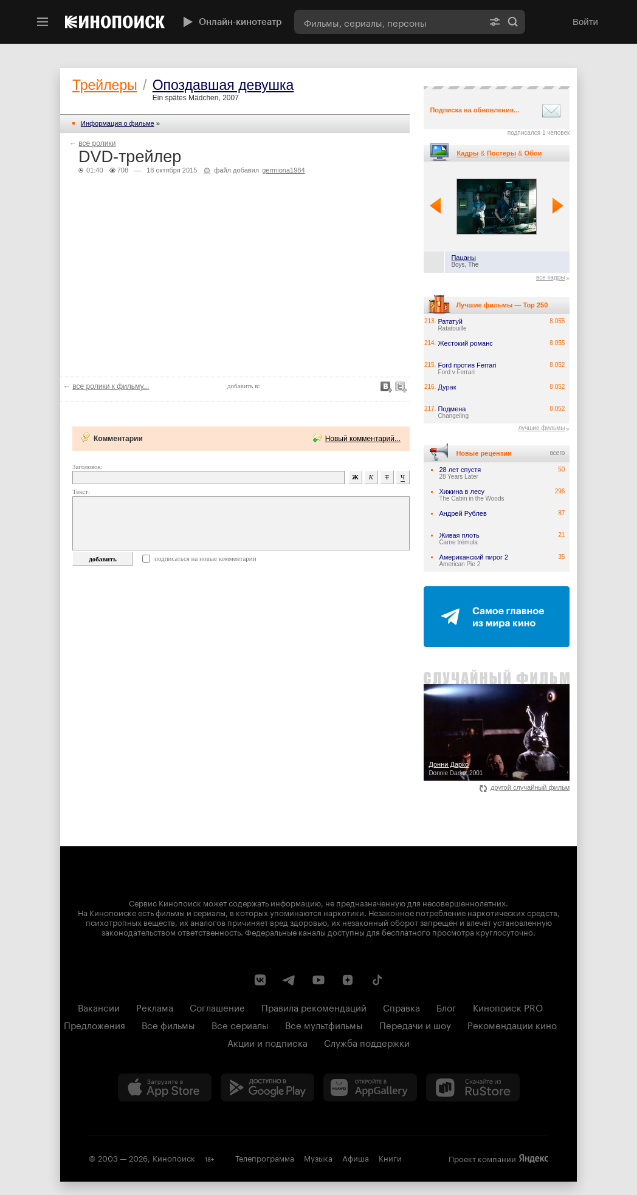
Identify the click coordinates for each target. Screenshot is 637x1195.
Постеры (501, 153)
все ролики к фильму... (110, 386)
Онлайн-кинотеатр (231, 22)
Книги (390, 1157)
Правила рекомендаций (314, 1006)
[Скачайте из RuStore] (473, 1087)
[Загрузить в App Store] (165, 1087)
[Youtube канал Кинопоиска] (318, 980)
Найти (513, 22)
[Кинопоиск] (115, 22)
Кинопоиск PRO (508, 1006)
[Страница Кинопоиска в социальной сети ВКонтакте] (260, 980)
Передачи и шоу (415, 1024)
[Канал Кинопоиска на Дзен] (347, 980)
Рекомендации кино (512, 1024)
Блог (446, 1006)
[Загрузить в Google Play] (267, 1087)
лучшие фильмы (541, 428)
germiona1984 (283, 170)
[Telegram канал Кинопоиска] (289, 980)
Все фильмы (168, 1024)
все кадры (550, 277)
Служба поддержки (367, 1042)
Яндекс (533, 1158)
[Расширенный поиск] (495, 22)
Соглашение (217, 1006)
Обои (533, 153)
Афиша (355, 1157)
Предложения (94, 1024)
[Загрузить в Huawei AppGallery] (370, 1087)
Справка (401, 1006)
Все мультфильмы (324, 1024)
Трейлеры (104, 85)
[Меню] (42, 22)
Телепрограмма (264, 1157)
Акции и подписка (267, 1042)
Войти (585, 21)
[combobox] (388, 22)
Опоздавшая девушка (223, 85)
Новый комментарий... (363, 438)
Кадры (467, 153)
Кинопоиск (174, 1157)
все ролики (96, 143)
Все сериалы (240, 1024)
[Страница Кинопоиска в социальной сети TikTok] (377, 980)
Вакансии (99, 1006)
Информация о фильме (117, 123)
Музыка (318, 1157)
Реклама (154, 1006)
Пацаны (463, 257)
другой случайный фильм (525, 787)
